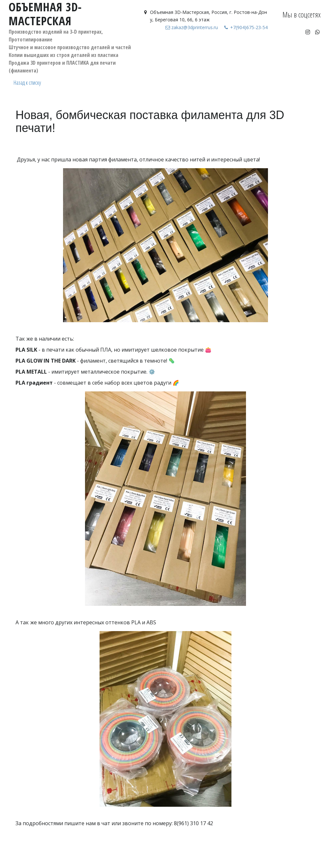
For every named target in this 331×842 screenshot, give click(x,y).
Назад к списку (27, 82)
